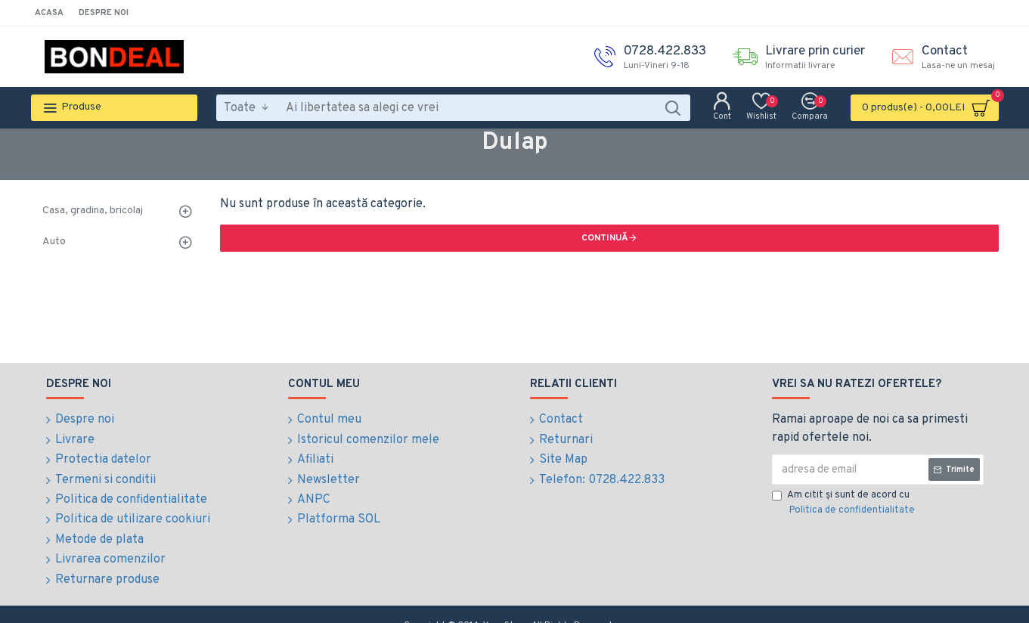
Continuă (604, 238)
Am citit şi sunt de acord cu (844, 503)
